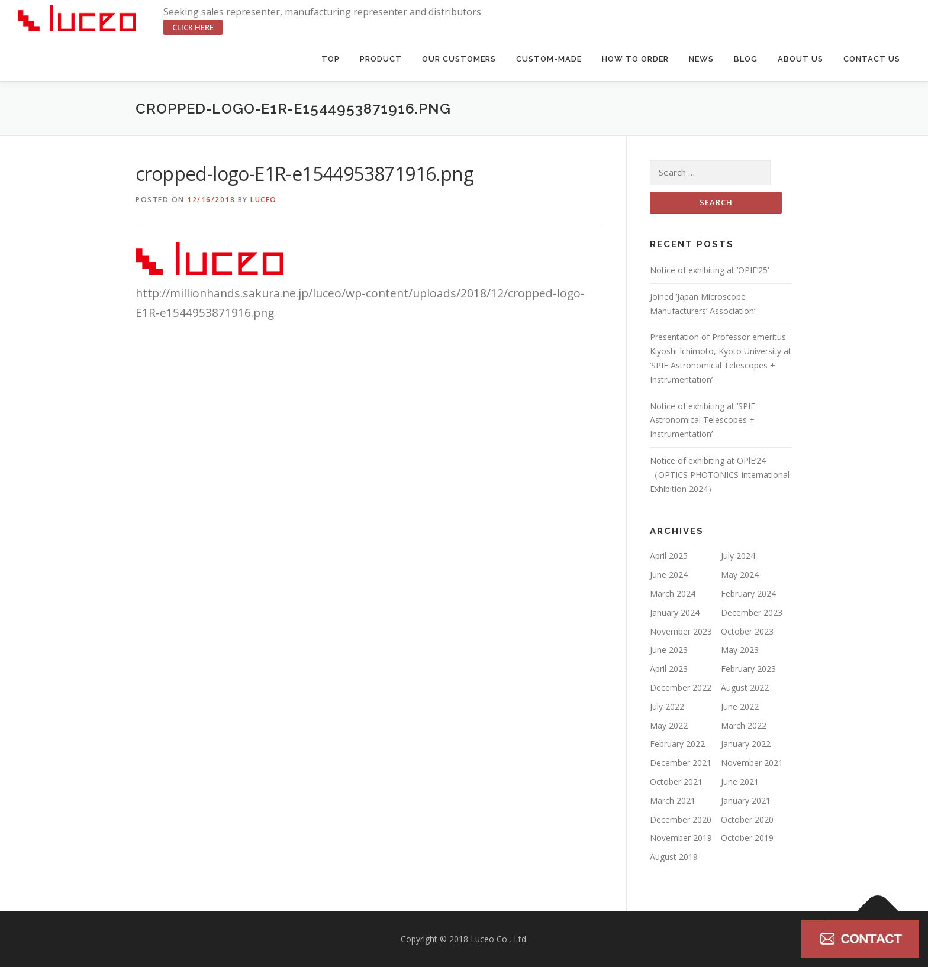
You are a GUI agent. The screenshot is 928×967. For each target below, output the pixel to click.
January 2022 (746, 743)
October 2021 (676, 781)
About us (800, 58)
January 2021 (746, 800)
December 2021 (680, 762)
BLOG (746, 58)
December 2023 (751, 612)
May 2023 (740, 649)
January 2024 (675, 612)
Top (330, 58)
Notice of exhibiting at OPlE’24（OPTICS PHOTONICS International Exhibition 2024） (720, 474)
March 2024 (672, 593)
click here (193, 27)
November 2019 (681, 837)
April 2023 (669, 668)
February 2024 (748, 593)
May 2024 (740, 574)
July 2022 (667, 706)
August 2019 (674, 856)
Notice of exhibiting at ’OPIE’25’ (709, 270)
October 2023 (747, 631)
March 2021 (672, 800)
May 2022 (669, 725)
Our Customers (459, 58)
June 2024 (669, 574)
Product (381, 58)
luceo (263, 200)
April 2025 (669, 555)
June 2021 (740, 781)
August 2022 (745, 687)
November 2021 (752, 762)
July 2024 (738, 555)
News (701, 58)
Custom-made (549, 58)
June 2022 (740, 706)
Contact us (871, 58)
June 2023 (669, 649)
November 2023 (681, 631)
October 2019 (747, 837)
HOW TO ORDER (635, 58)
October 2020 (747, 819)
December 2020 (680, 819)
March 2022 (743, 725)
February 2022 (677, 743)
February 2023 (748, 668)
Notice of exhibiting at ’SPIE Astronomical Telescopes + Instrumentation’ (702, 420)
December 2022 (680, 687)
